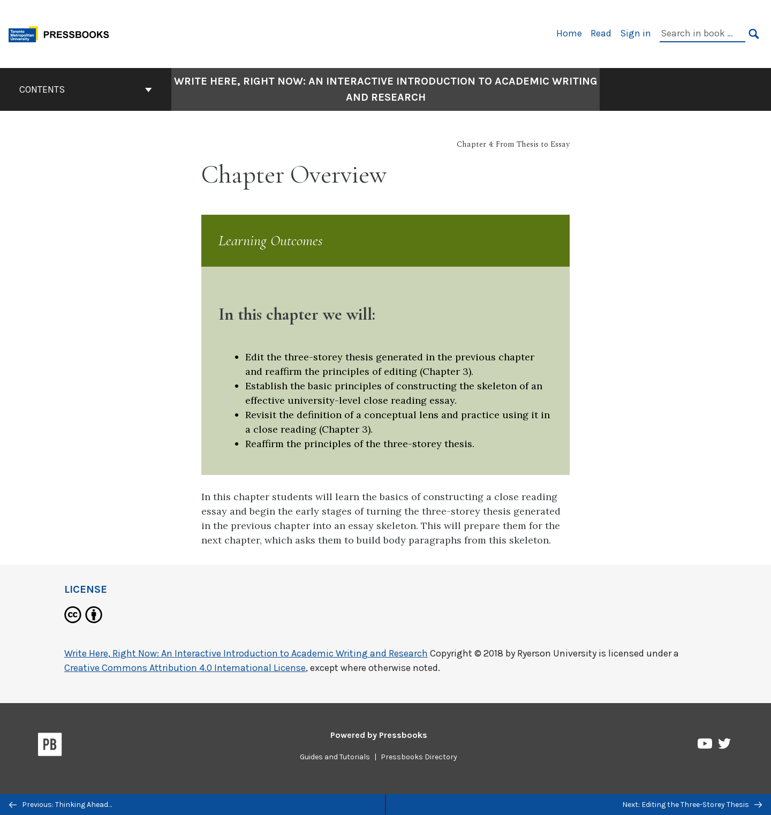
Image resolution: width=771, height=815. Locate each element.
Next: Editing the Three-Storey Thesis (692, 804)
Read (601, 33)
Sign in (635, 33)
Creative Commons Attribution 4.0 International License (185, 668)
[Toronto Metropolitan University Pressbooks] (63, 33)
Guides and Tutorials (335, 756)
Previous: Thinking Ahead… (60, 804)
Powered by (378, 735)
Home (569, 33)
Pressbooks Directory (419, 756)
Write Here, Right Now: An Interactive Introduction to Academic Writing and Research (246, 653)
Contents (85, 89)
